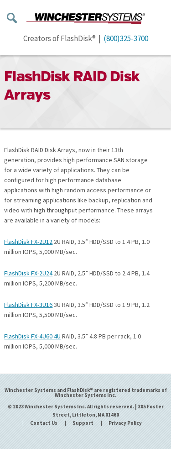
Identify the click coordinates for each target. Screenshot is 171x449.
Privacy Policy (125, 423)
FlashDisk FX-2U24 (28, 273)
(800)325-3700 (126, 38)
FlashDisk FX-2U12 (28, 242)
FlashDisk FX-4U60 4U (32, 336)
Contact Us (43, 423)
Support (83, 423)
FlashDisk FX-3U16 (28, 305)
